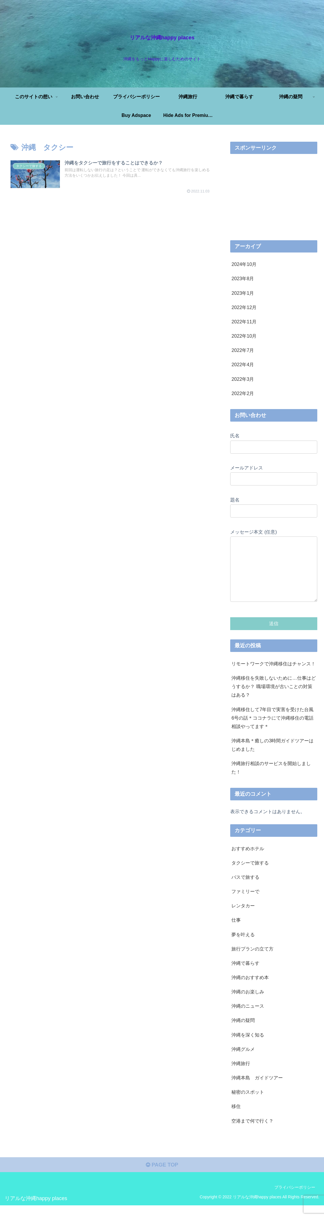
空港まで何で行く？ (252, 1132)
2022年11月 (244, 321)
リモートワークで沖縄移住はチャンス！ (273, 675)
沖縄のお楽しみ (247, 1003)
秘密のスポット (247, 1103)
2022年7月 (242, 350)
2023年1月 (242, 293)
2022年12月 (244, 307)
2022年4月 (242, 364)
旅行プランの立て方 (252, 960)
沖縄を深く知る (247, 1046)
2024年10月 (244, 264)
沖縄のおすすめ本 (250, 989)
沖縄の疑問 (243, 1031)
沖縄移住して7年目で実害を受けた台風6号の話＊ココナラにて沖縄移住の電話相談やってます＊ (272, 729)
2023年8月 (242, 278)
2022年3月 (242, 379)
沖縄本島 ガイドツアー (257, 1089)
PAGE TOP (162, 1176)
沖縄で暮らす (245, 974)
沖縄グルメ (243, 1060)
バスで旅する (245, 888)
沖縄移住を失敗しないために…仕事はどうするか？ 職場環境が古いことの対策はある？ (273, 698)
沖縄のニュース (247, 1017)
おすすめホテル (247, 860)
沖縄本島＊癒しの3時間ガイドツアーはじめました (272, 756)
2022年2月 (242, 393)
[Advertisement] (111, 213)
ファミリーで (245, 903)
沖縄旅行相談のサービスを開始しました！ (271, 779)
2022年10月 (244, 336)
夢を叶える (243, 946)
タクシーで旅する (250, 874)
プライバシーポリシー (294, 1199)
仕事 (236, 931)
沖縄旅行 (240, 1075)
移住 (236, 1117)
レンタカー (243, 917)
